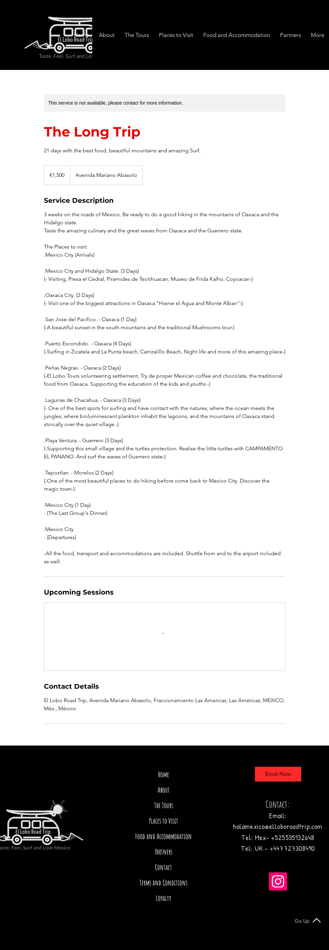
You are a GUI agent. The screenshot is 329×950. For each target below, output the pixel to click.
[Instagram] (278, 881)
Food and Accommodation (163, 836)
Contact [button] (163, 867)
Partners (163, 851)
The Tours (163, 805)
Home (163, 774)
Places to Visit (163, 820)
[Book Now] (278, 774)
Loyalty (163, 898)
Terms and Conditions (163, 882)
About (164, 789)
